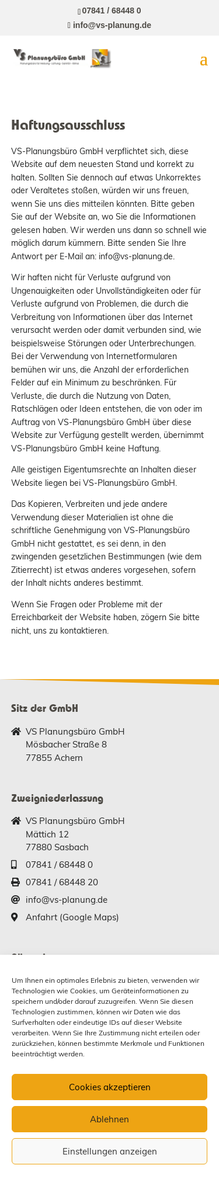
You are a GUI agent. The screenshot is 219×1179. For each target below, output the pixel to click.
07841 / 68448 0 (111, 10)
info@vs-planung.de (66, 899)
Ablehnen (109, 1119)
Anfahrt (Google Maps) (72, 917)
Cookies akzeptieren (110, 1087)
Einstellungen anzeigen (109, 1151)
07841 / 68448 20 (62, 882)
